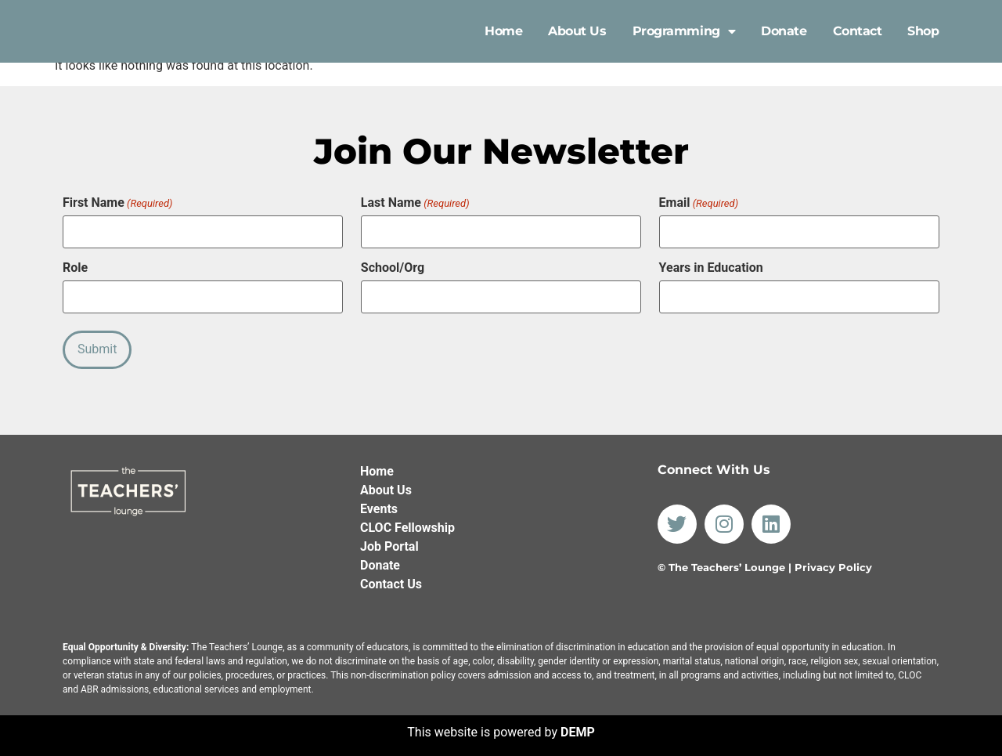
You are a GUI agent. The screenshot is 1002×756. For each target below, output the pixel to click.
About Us (577, 31)
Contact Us (391, 578)
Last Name (415, 203)
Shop (923, 31)
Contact (857, 31)
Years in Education (711, 266)
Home (503, 31)
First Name (117, 203)
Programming (684, 31)
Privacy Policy (833, 562)
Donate (783, 31)
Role (75, 266)
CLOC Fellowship (407, 522)
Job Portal (389, 541)
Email (698, 203)
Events (379, 503)
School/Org (392, 266)
